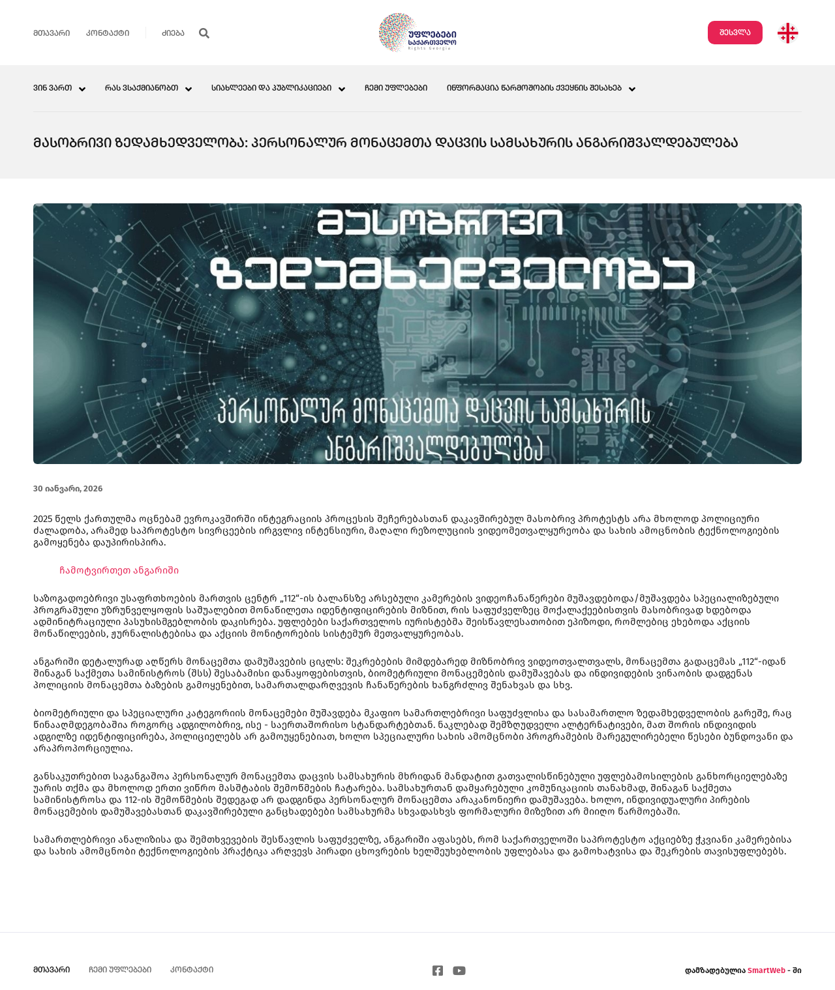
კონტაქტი (107, 33)
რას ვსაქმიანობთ (141, 88)
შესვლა (735, 33)
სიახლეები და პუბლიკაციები (271, 88)
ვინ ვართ (52, 88)
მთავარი (51, 33)
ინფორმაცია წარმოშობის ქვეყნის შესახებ (534, 88)
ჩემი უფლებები (396, 88)
